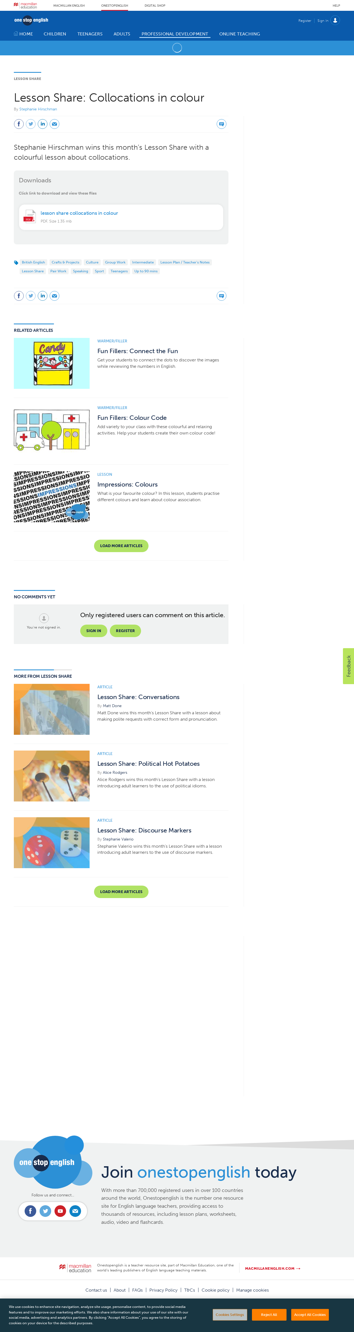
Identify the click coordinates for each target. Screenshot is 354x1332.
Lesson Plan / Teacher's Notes (185, 262)
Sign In (323, 21)
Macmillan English (69, 5)
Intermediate (143, 262)
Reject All (269, 1322)
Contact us (96, 1290)
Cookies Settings (230, 1322)
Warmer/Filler (112, 341)
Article (105, 687)
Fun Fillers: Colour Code (132, 417)
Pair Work (58, 271)
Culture (92, 262)
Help (336, 5)
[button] (348, 666)
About (120, 1290)
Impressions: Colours (127, 484)
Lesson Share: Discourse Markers (144, 830)
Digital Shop (155, 5)
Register (304, 21)
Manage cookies (252, 1290)
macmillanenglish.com (270, 1268)
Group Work (115, 262)
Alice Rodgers (115, 772)
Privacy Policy (163, 1290)
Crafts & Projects (65, 262)
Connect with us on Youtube (60, 1211)
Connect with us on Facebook (30, 1211)
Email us (75, 1211)
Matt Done (112, 705)
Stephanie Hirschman (38, 109)
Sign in (93, 631)
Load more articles (121, 546)
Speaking (80, 271)
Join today (199, 1172)
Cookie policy (216, 1290)
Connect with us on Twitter (45, 1211)
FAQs (137, 1290)
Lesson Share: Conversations (138, 697)
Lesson (104, 474)
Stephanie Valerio (118, 839)
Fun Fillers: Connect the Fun (137, 351)
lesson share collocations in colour (79, 213)
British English (33, 262)
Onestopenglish (114, 5)
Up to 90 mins (146, 271)
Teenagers (119, 271)
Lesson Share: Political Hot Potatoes (148, 763)
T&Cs (189, 1290)
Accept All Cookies (310, 1322)
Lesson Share (27, 79)
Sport (99, 271)
